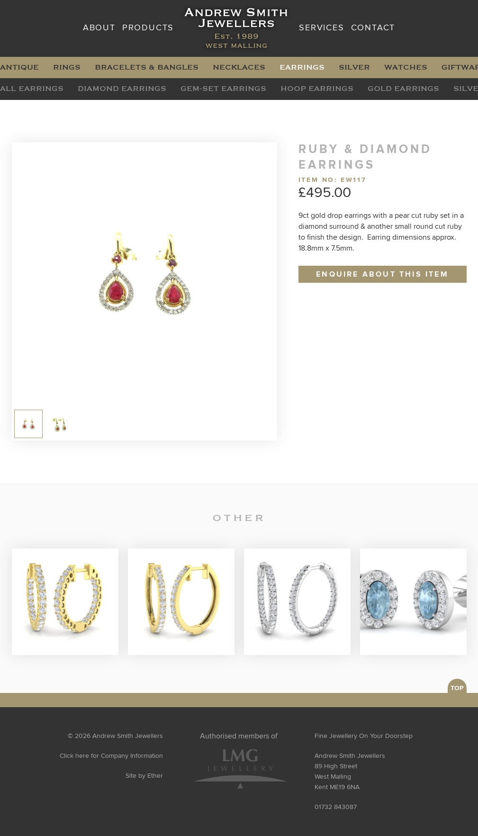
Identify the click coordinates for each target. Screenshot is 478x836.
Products (148, 28)
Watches (405, 67)
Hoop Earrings (316, 88)
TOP (457, 688)
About (99, 28)
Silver (354, 67)
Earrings (302, 67)
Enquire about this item (382, 274)
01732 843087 (336, 807)
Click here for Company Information (111, 756)
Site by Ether (144, 776)
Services (321, 28)
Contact (373, 28)
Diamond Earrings (122, 88)
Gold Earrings (403, 88)
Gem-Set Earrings (223, 88)
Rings (67, 67)
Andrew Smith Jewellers (236, 28)
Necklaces (239, 67)
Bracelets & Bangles (146, 67)
